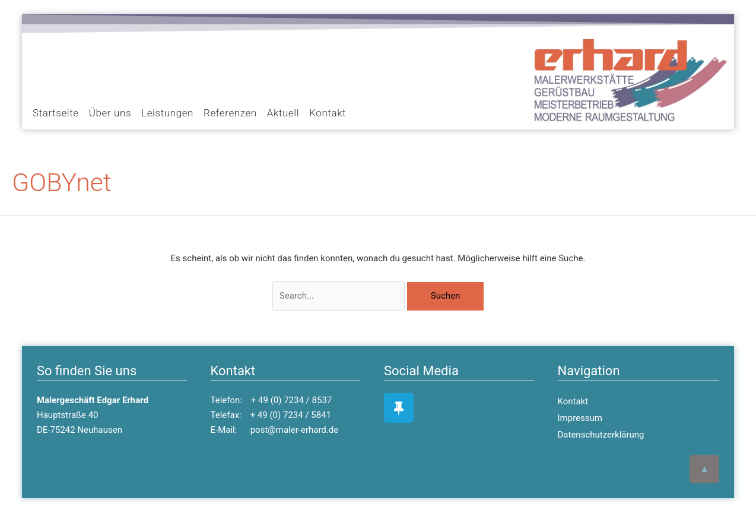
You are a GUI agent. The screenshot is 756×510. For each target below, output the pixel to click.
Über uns (110, 113)
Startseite (56, 113)
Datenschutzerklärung (601, 434)
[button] (45, 72)
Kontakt (327, 113)
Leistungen (167, 113)
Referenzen (230, 113)
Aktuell (283, 113)
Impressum (580, 418)
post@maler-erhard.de (294, 430)
